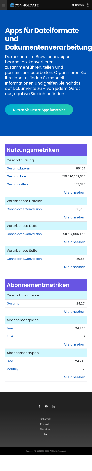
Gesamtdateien (18, 168)
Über (45, 434)
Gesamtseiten (17, 184)
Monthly (12, 369)
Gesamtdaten (17, 176)
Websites (45, 429)
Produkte (45, 424)
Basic (11, 336)
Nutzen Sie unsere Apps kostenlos (39, 110)
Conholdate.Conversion (24, 209)
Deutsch (78, 4)
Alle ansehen (74, 192)
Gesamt (13, 303)
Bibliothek (45, 419)
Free (10, 328)
